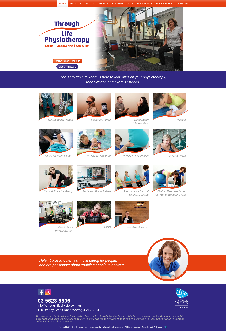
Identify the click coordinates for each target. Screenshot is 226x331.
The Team (75, 3)
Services (103, 3)
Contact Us (182, 3)
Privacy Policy (164, 3)
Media (129, 3)
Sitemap (62, 327)
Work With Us (144, 3)
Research (117, 3)
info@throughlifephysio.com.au (59, 305)
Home (62, 3)
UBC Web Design (156, 327)
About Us (90, 3)
